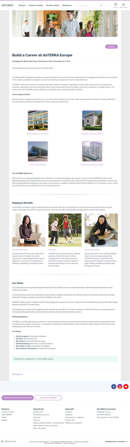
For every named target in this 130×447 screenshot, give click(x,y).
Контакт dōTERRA (48, 398)
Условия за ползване (81, 442)
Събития (36, 420)
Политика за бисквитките (39, 442)
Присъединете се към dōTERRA (108, 417)
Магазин (22, 5)
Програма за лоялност (41, 414)
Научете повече (52, 5)
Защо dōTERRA (7, 414)
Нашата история (36, 5)
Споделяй (17, 374)
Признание (68, 414)
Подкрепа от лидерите (73, 423)
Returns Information (39, 428)
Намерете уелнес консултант (17, 398)
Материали (67, 5)
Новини (4, 417)
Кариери (4, 420)
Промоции (37, 417)
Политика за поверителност (61, 442)
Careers (111, 47)
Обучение (68, 412)
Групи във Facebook (103, 414)
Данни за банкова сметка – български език (48, 423)
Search (101, 5)
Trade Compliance (70, 443)
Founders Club (70, 420)
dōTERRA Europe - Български (115, 441)
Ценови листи (38, 412)
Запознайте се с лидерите (74, 417)
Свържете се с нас (103, 412)
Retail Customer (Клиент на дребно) (45, 425)
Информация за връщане (53, 443)
